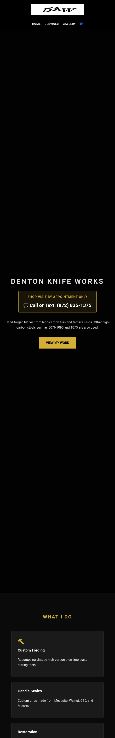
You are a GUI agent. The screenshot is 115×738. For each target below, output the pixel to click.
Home (36, 23)
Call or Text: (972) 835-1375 (57, 305)
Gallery (69, 23)
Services (52, 23)
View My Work (57, 343)
